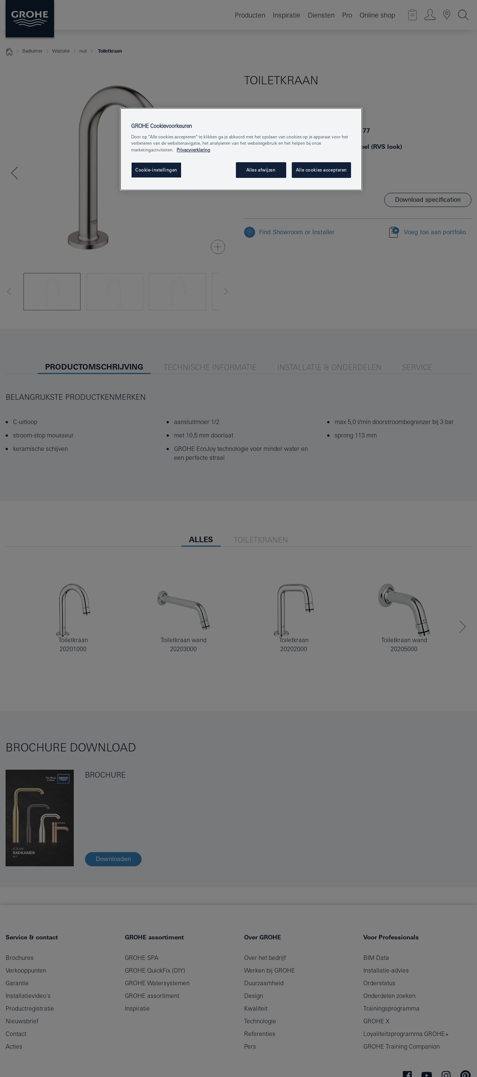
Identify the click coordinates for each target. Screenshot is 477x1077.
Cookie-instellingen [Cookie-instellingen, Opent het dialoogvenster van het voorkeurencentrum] (156, 169)
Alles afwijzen (261, 169)
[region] (241, 149)
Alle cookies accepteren (321, 169)
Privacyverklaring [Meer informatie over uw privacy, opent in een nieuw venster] (193, 149)
